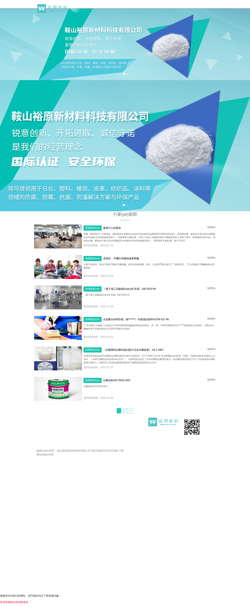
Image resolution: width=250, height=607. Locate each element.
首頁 (119, 7)
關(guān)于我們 (139, 7)
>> (129, 402)
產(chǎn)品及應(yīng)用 (193, 7)
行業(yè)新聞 (164, 7)
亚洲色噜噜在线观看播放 (14, 602)
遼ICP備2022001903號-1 (106, 442)
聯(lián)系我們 (223, 7)
